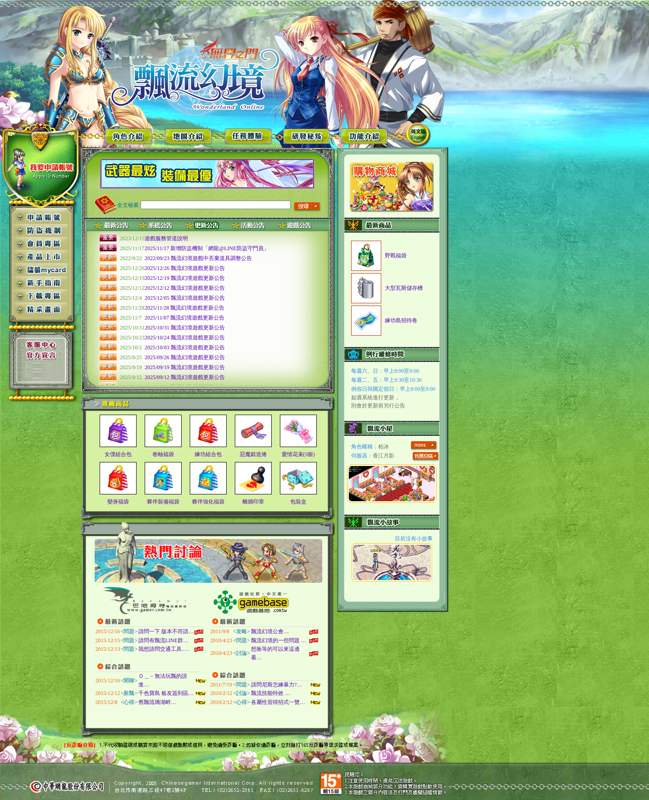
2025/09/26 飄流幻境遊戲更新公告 (185, 357)
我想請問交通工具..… (164, 649)
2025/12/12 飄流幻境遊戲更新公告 (185, 288)
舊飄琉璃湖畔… (157, 702)
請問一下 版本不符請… (166, 631)
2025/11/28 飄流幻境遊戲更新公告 (184, 308)
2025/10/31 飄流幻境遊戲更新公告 (185, 328)
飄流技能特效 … (270, 693)
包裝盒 (298, 501)
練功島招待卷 (401, 320)
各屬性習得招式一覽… (278, 702)
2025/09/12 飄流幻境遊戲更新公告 (185, 377)
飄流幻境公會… (270, 631)
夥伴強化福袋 (208, 501)
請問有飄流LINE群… (163, 640)
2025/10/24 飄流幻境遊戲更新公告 (185, 337)
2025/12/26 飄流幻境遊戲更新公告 (185, 268)
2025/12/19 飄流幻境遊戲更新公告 (185, 278)
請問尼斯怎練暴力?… (276, 684)
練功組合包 (208, 454)
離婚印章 (253, 501)
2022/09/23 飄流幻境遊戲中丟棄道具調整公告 (198, 258)
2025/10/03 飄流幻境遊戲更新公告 (185, 347)
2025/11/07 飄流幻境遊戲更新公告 (184, 318)
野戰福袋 (396, 255)
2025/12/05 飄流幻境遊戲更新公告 (185, 298)
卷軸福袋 (163, 454)
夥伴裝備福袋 (163, 501)
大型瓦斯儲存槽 (404, 288)
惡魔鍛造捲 (253, 454)
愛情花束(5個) (298, 454)
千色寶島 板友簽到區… (166, 693)
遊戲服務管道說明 (166, 238)
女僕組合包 (118, 454)
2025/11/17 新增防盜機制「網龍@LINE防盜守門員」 (207, 248)
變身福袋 (118, 501)
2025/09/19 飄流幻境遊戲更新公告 (185, 367)
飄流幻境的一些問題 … (278, 640)
